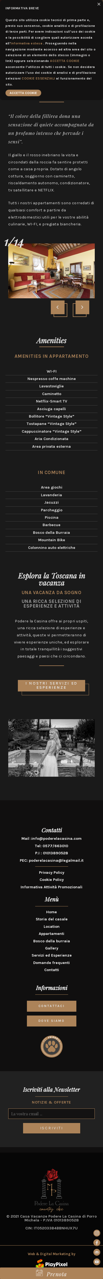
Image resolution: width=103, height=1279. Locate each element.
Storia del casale (52, 919)
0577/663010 (55, 846)
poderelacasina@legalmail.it (56, 860)
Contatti (51, 970)
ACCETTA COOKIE (64, 61)
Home (51, 912)
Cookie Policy (52, 879)
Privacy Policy (51, 872)
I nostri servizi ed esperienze (53, 686)
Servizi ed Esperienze (52, 955)
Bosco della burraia (51, 941)
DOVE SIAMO (51, 1021)
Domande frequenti (51, 962)
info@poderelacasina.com (57, 838)
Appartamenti (51, 933)
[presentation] (58, 307)
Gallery (51, 948)
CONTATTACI (51, 1006)
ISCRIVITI (51, 1128)
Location (52, 926)
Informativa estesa (26, 43)
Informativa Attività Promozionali (51, 887)
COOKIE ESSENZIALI (38, 78)
